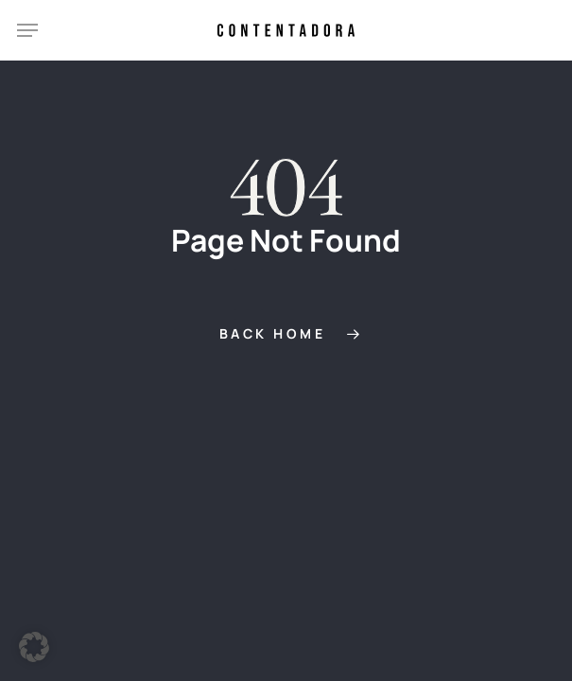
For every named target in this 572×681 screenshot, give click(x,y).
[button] (27, 30)
